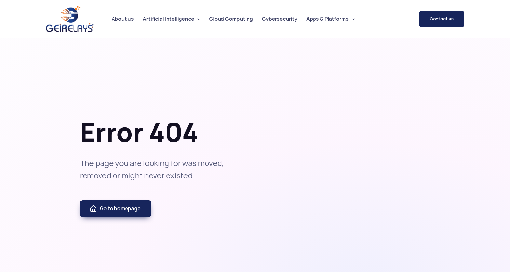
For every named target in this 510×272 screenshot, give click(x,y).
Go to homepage (115, 209)
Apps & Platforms (327, 18)
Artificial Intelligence (168, 18)
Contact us (442, 19)
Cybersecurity (279, 18)
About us (123, 18)
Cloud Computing (231, 18)
